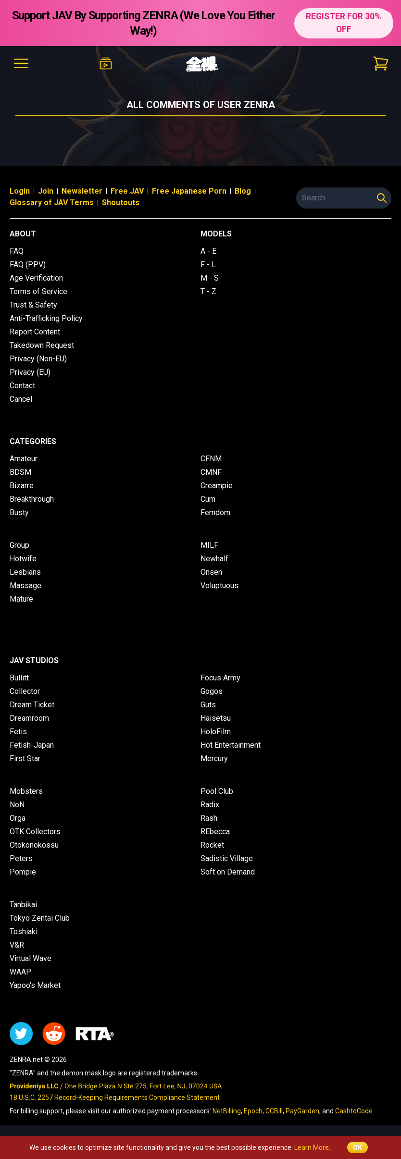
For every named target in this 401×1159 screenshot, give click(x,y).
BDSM (20, 472)
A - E (208, 251)
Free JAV (127, 191)
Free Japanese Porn (189, 191)
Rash (208, 818)
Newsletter (82, 191)
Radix (209, 804)
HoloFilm (215, 731)
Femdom (215, 512)
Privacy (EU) (30, 372)
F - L (208, 264)
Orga (17, 818)
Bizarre (22, 485)
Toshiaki (24, 931)
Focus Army (220, 677)
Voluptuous (219, 585)
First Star (25, 758)
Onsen (211, 572)
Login (20, 191)
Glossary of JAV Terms (52, 202)
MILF (209, 545)
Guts (208, 704)
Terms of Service (38, 291)
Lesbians (25, 572)
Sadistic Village (226, 858)
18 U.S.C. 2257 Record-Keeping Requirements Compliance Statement (115, 1097)
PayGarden (302, 1111)
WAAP (20, 971)
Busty (19, 512)
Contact (22, 385)
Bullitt (19, 677)
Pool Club (216, 791)
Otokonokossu (34, 845)
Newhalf (214, 558)
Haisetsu (215, 718)
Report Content (35, 331)
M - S (209, 278)
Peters (21, 858)
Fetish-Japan (32, 745)
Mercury (214, 758)
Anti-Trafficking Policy (46, 318)
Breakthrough (32, 499)
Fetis (18, 731)
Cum (207, 499)
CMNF (211, 472)
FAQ (17, 251)
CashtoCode (354, 1111)
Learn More (311, 1147)
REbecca (215, 831)
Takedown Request (42, 345)
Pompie (23, 871)
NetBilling (227, 1111)
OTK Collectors (35, 831)
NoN (17, 804)
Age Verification (36, 278)
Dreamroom (29, 718)
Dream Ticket (32, 704)
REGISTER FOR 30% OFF (343, 23)
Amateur (24, 458)
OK (357, 1147)
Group (19, 545)
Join (45, 191)
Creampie (216, 485)
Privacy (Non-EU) (38, 358)
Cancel (21, 399)
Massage (25, 585)
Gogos (211, 691)
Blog (243, 191)
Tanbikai (23, 904)
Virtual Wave (30, 958)
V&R (17, 944)
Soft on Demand (227, 871)
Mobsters (26, 791)
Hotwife (23, 558)
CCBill (274, 1111)
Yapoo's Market (35, 985)
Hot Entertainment (230, 745)
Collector (25, 691)
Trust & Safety (33, 304)
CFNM (211, 458)
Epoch (253, 1111)
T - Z (208, 291)
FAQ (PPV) (28, 264)
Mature (21, 599)
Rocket (212, 845)
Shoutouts (120, 202)
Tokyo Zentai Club (40, 918)
